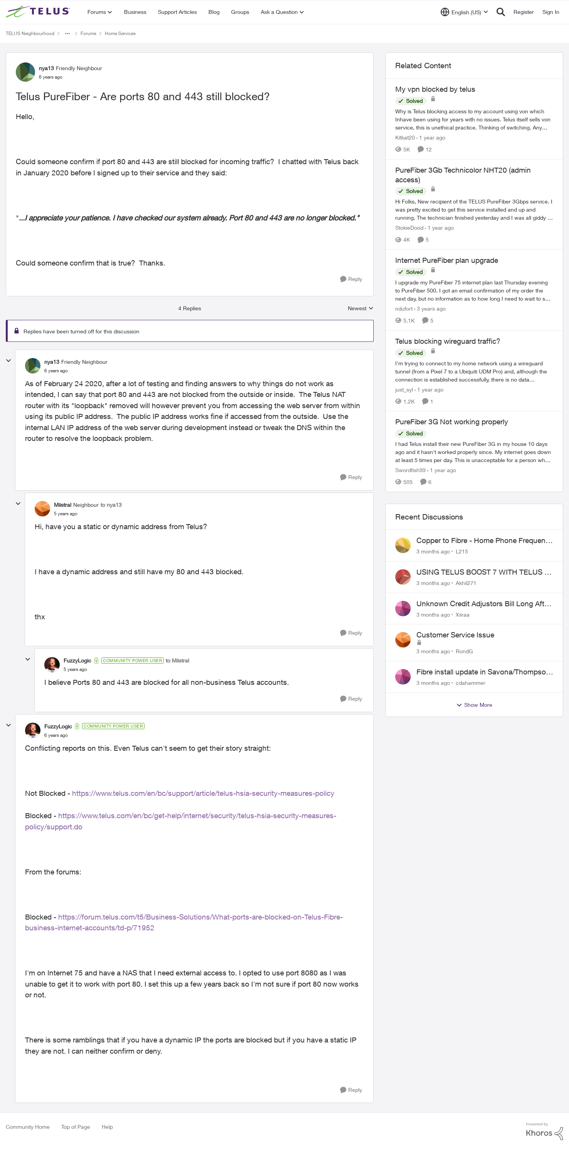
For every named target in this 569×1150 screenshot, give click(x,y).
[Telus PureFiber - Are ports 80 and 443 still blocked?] (56, 370)
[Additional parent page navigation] (67, 33)
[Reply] (351, 279)
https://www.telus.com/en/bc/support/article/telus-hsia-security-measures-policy (203, 793)
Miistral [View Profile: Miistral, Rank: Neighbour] (62, 504)
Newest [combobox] (361, 308)
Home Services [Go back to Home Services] (120, 33)
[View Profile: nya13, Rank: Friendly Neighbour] (25, 72)
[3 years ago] (430, 308)
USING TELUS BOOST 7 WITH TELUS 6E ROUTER (484, 572)
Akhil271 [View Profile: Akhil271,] (466, 583)
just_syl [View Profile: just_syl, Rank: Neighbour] (404, 389)
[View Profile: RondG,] (403, 639)
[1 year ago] (430, 137)
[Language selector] (464, 12)
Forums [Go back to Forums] (88, 33)
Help (107, 1126)
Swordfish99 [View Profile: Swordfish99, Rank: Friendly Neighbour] (410, 470)
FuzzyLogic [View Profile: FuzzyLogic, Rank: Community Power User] (77, 660)
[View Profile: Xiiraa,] (403, 608)
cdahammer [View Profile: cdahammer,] (470, 682)
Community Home (28, 1126)
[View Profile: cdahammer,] (403, 676)
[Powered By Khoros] (544, 1131)
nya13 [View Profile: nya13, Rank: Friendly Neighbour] (46, 68)
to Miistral (177, 660)
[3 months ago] (433, 551)
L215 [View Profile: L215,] (462, 551)
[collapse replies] (8, 360)
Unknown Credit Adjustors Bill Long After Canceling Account (483, 604)
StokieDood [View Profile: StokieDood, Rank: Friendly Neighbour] (409, 227)
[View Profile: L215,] (403, 545)
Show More (474, 704)
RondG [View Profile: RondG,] (464, 651)
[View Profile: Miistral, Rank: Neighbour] (42, 508)
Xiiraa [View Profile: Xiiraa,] (463, 614)
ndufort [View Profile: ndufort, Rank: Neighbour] (404, 308)
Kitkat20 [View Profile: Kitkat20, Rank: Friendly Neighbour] (405, 137)
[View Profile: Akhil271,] (403, 577)
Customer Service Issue (455, 634)
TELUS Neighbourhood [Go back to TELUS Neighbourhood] (30, 33)
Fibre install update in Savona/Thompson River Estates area (483, 672)
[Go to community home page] (39, 12)
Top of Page (75, 1126)
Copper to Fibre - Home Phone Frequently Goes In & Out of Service (484, 540)
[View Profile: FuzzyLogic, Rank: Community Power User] (52, 665)
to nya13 (111, 504)
